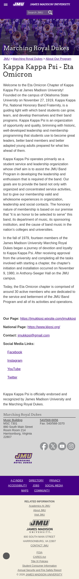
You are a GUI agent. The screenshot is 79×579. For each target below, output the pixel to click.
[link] (44, 449)
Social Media (54, 485)
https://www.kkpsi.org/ (44, 327)
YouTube (14, 369)
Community (42, 490)
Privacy (55, 480)
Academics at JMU (39, 505)
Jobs (36, 485)
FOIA (39, 552)
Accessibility (17, 485)
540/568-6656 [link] (49, 420)
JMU (7, 58)
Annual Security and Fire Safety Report (39, 570)
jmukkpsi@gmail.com (34, 335)
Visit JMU (39, 514)
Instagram (14, 360)
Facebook (14, 352)
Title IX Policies (39, 561)
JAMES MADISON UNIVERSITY (43, 574)
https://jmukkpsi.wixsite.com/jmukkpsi (48, 318)
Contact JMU (39, 545)
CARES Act (39, 556)
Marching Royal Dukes (28, 58)
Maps (24, 490)
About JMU (39, 510)
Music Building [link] (12, 420)
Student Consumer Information (39, 565)
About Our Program (58, 58)
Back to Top (6, 556)
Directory (36, 480)
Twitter (12, 377)
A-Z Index (17, 480)
